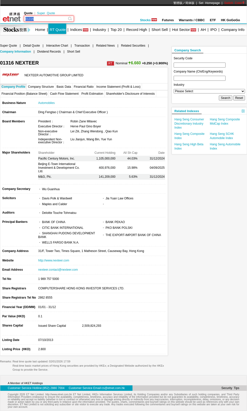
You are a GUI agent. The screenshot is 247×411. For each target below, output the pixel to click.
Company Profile (13, 86)
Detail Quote (31, 45)
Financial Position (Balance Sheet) (24, 93)
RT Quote (58, 29)
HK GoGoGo (230, 20)
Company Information (15, 51)
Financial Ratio (84, 86)
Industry (99, 29)
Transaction (82, 45)
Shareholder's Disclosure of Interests (130, 93)
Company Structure (41, 86)
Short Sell (159, 29)
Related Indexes (186, 111)
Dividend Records (49, 51)
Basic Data (64, 86)
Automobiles (46, 103)
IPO (213, 29)
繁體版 (177, 3)
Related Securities (133, 45)
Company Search (187, 50)
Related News (105, 45)
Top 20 (116, 29)
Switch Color (234, 3)
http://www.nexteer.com (53, 260)
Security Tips (230, 388)
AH (203, 29)
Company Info (232, 29)
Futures (168, 20)
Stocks (148, 20)
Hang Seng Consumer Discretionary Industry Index (189, 124)
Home (40, 29)
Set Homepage (209, 3)
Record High (136, 29)
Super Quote (46, 13)
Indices (76, 29)
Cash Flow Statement (64, 93)
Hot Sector (181, 29)
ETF (213, 20)
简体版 (189, 3)
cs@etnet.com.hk (113, 388)
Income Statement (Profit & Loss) (118, 86)
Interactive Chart (57, 45)
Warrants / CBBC (192, 20)
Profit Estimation (92, 93)
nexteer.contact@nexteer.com (58, 269)
